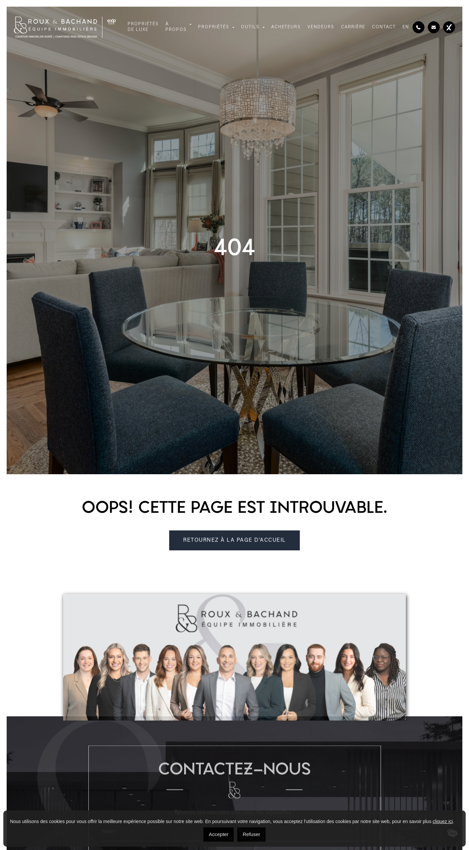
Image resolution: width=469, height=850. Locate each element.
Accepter (218, 834)
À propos (176, 27)
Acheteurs (286, 27)
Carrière (353, 27)
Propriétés (213, 27)
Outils (250, 27)
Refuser (251, 834)
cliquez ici (443, 821)
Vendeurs (320, 27)
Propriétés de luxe (143, 27)
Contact (384, 27)
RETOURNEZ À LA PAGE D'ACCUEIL (234, 540)
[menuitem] (406, 27)
